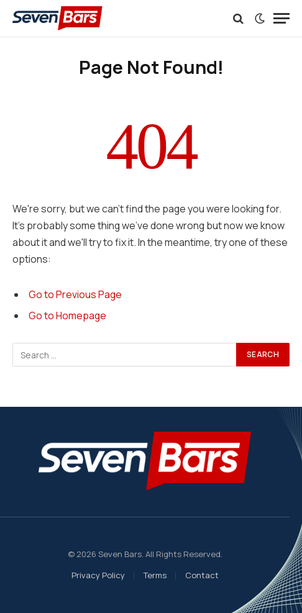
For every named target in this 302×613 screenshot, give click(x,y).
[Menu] (281, 18)
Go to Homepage (67, 315)
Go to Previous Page (75, 294)
